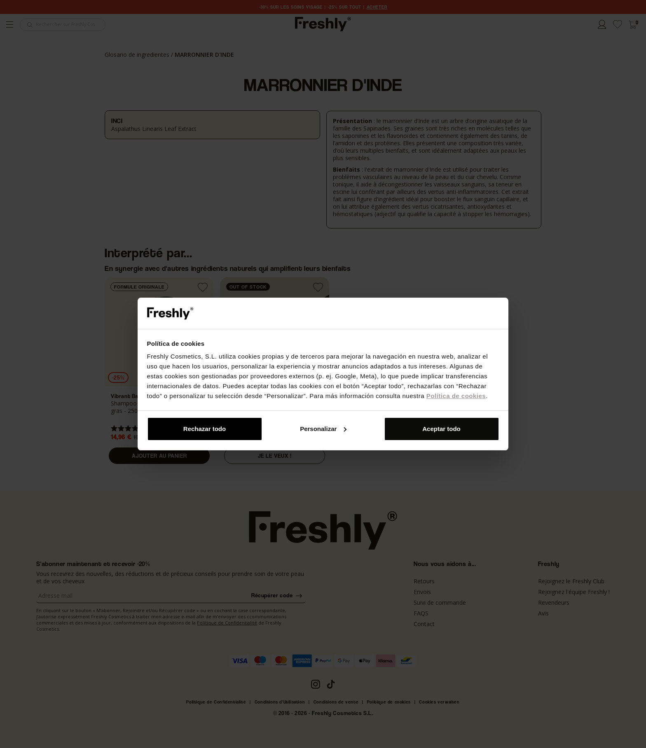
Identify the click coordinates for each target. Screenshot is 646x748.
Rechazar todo (204, 428)
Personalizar (323, 428)
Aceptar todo (441, 428)
